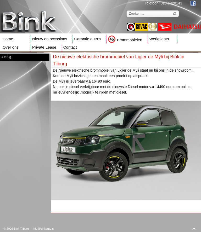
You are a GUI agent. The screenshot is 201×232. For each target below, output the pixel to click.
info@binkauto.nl (43, 228)
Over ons (11, 47)
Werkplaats (159, 39)
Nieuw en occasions (49, 39)
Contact (70, 47)
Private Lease (44, 47)
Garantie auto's (87, 39)
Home (8, 39)
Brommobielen (125, 40)
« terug (6, 57)
